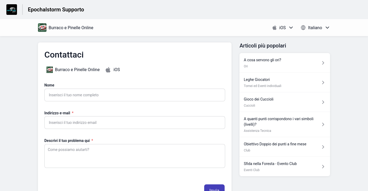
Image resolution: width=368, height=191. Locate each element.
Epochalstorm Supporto (56, 9)
